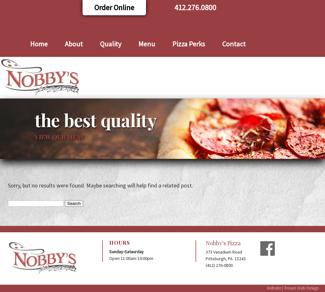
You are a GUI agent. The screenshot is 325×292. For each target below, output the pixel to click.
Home (39, 43)
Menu (146, 43)
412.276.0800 (195, 7)
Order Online (114, 7)
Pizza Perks (188, 43)
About (74, 43)
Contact (234, 43)
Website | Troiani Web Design (293, 288)
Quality (110, 43)
